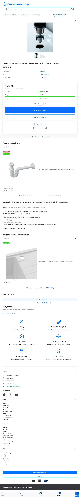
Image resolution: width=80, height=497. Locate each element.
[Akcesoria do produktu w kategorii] (40, 147)
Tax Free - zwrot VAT (8, 433)
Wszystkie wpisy (7, 453)
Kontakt (15, 14)
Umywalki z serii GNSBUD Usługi (45, 288)
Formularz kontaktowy (13, 386)
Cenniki (4, 456)
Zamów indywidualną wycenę (40, 472)
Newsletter (5, 419)
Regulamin (5, 427)
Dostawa (5, 431)
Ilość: (35, 104)
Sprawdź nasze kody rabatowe (21, 330)
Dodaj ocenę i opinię (9, 313)
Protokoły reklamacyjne (8, 441)
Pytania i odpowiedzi (8, 435)
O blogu (4, 454)
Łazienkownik (6, 460)
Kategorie (7, 14)
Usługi (4, 399)
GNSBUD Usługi (44, 74)
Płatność (5, 429)
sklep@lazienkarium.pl (59, 14)
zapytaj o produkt (40, 124)
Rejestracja (5, 409)
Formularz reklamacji (8, 417)
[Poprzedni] (5, 172)
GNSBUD (42, 71)
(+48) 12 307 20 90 (59, 16)
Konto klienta (6, 403)
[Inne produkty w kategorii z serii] (40, 238)
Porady (4, 462)
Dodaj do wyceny (40, 117)
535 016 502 (10, 383)
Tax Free (40, 476)
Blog (4, 448)
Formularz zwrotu (7, 415)
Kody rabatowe (6, 445)
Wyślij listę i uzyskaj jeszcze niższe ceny (59, 330)
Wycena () (25, 14)
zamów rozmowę (40, 128)
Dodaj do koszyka (40, 110)
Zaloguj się (35, 14)
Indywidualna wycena (8, 411)
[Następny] (74, 172)
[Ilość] (40, 104)
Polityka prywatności (8, 437)
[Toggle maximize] (75, 21)
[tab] (19, 195)
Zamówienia (6, 405)
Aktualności (5, 458)
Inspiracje (5, 464)
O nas (4, 439)
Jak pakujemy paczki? (8, 443)
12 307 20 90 (10, 381)
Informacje (6, 423)
